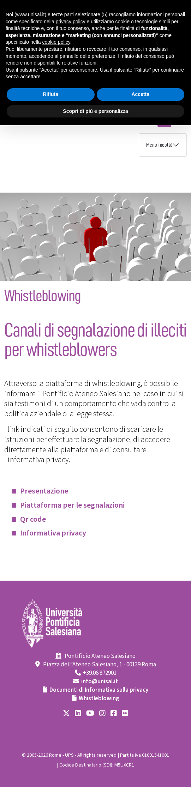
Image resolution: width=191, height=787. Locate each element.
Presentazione (44, 491)
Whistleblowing (99, 698)
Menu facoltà (159, 145)
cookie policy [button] (56, 42)
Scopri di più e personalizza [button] (95, 111)
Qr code (33, 519)
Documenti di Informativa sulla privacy (98, 690)
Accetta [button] (140, 94)
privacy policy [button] (70, 21)
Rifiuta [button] (50, 94)
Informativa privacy (53, 533)
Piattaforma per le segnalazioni (72, 505)
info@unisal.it (99, 681)
